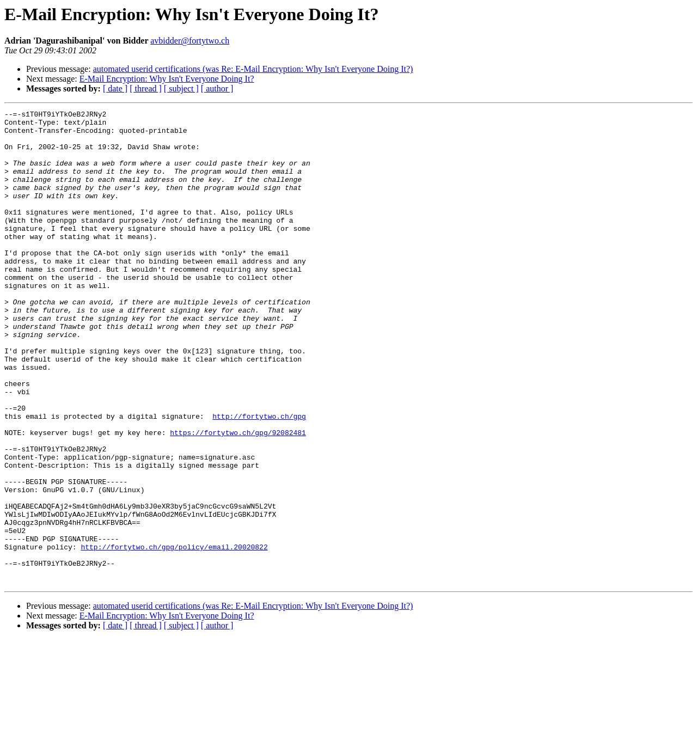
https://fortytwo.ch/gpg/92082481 (238, 498)
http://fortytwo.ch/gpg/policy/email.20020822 (174, 635)
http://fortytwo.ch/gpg (259, 478)
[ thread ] (146, 88)
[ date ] (115, 88)
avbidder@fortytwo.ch (189, 40)
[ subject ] (181, 88)
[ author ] (217, 88)
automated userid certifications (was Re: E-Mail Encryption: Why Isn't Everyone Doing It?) (253, 69)
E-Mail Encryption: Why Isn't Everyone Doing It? (167, 78)
